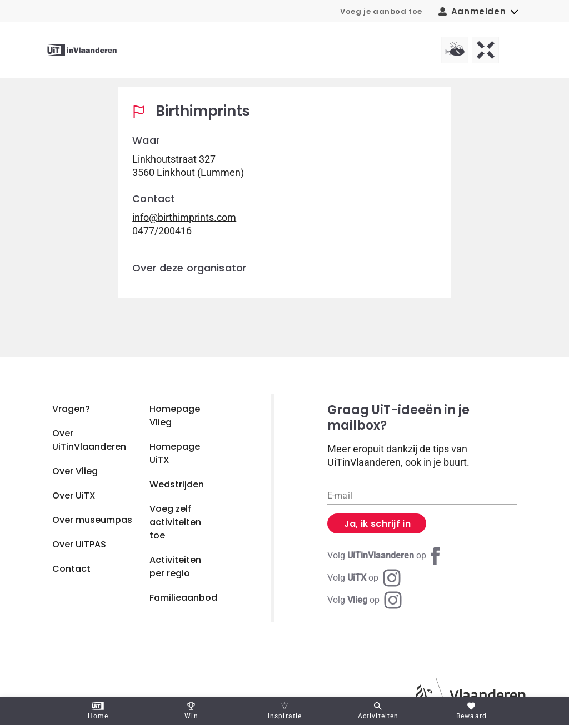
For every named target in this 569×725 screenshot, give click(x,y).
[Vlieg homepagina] (454, 50)
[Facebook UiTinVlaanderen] (385, 556)
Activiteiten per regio (175, 566)
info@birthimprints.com (184, 217)
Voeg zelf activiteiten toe (175, 522)
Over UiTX (74, 495)
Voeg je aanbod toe (381, 11)
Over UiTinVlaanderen (89, 440)
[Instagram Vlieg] (364, 600)
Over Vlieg (75, 471)
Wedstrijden (176, 484)
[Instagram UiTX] (364, 578)
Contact (71, 568)
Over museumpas (92, 519)
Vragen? (71, 408)
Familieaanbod (183, 597)
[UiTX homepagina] (485, 50)
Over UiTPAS (79, 544)
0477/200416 (162, 230)
